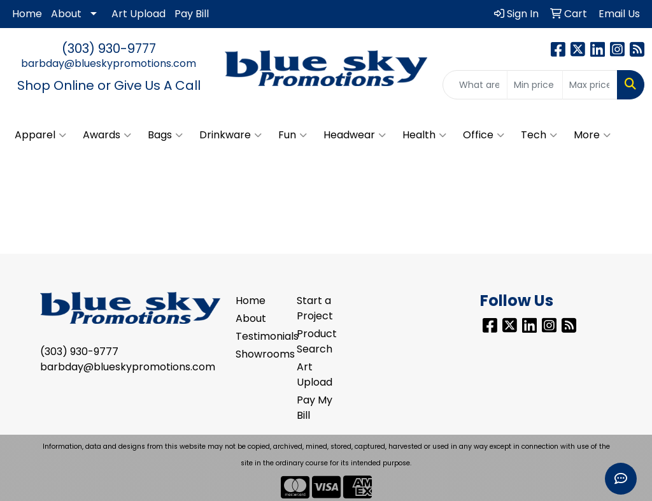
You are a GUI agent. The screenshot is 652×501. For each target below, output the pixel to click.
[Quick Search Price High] (590, 84)
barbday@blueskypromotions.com (108, 63)
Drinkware (230, 135)
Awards (107, 135)
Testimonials (258, 336)
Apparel (40, 135)
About (66, 13)
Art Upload (138, 13)
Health (424, 135)
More (592, 135)
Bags (165, 135)
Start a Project (315, 308)
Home (27, 13)
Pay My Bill (314, 408)
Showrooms (258, 354)
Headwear (354, 135)
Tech (539, 135)
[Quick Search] (475, 84)
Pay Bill (191, 13)
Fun (292, 135)
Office (483, 135)
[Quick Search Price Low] (534, 84)
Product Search (317, 341)
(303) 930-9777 (109, 48)
